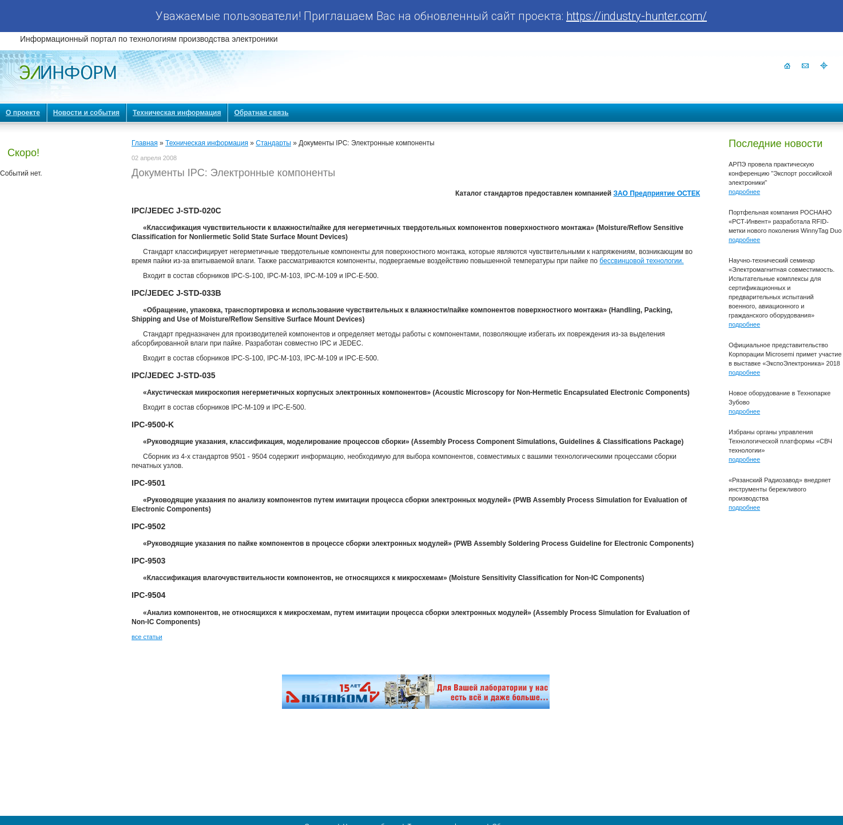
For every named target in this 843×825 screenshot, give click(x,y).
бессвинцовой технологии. (641, 261)
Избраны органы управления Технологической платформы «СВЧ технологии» (780, 441)
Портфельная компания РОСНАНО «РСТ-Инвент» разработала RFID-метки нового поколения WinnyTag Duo (785, 221)
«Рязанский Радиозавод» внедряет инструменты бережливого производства (780, 489)
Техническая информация (206, 143)
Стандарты (273, 143)
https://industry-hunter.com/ (636, 16)
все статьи (147, 636)
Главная (145, 143)
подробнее (744, 191)
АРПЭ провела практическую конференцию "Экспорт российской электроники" (780, 173)
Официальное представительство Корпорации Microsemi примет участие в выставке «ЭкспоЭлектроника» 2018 (785, 354)
